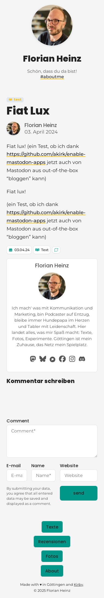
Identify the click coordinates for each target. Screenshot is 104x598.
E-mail (17, 472)
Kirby (78, 585)
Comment (52, 437)
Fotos (52, 556)
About (52, 571)
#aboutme (52, 76)
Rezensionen (52, 541)
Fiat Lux (28, 110)
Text (15, 99)
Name (43, 472)
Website (78, 472)
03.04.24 (22, 250)
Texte (52, 527)
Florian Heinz (52, 58)
